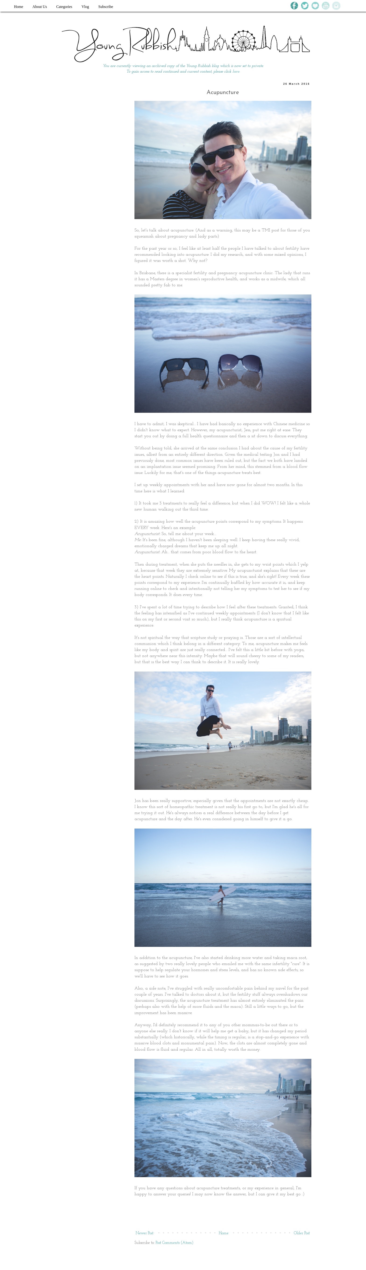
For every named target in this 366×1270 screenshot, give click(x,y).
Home (18, 7)
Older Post (302, 1233)
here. (236, 71)
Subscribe (105, 7)
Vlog (85, 7)
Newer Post (144, 1233)
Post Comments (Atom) (175, 1243)
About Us (39, 7)
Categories (64, 7)
